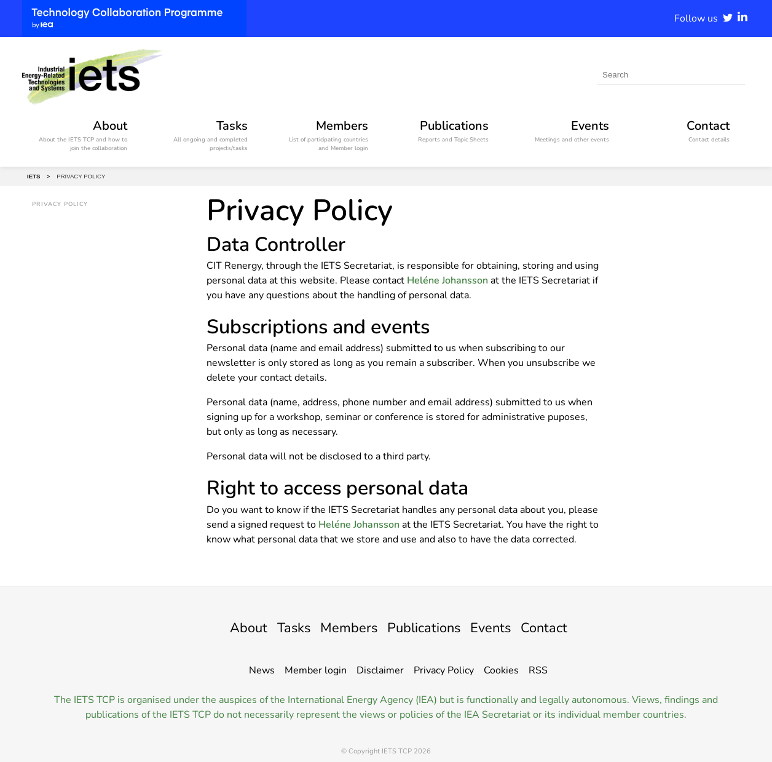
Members (344, 627)
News (262, 670)
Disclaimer (380, 670)
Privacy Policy (444, 670)
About (235, 627)
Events (499, 627)
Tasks (284, 627)
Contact (557, 627)
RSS (538, 670)
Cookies (501, 670)
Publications (426, 627)
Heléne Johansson (447, 280)
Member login (316, 670)
